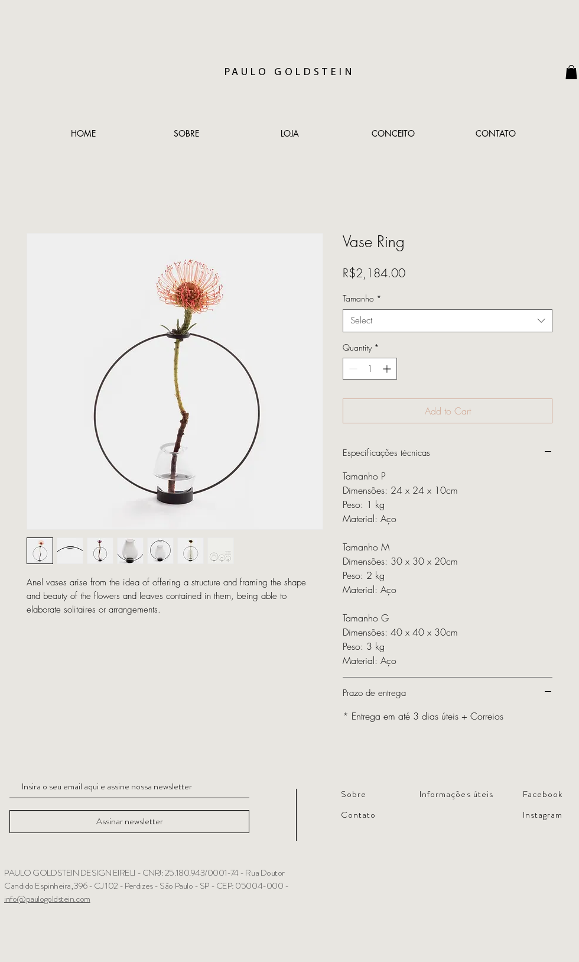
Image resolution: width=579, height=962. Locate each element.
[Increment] (387, 368)
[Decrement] (351, 368)
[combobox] (447, 320)
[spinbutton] (369, 368)
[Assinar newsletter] (129, 821)
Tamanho (362, 298)
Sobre (353, 794)
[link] (571, 72)
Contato (358, 814)
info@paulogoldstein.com (47, 898)
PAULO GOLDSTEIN (289, 72)
